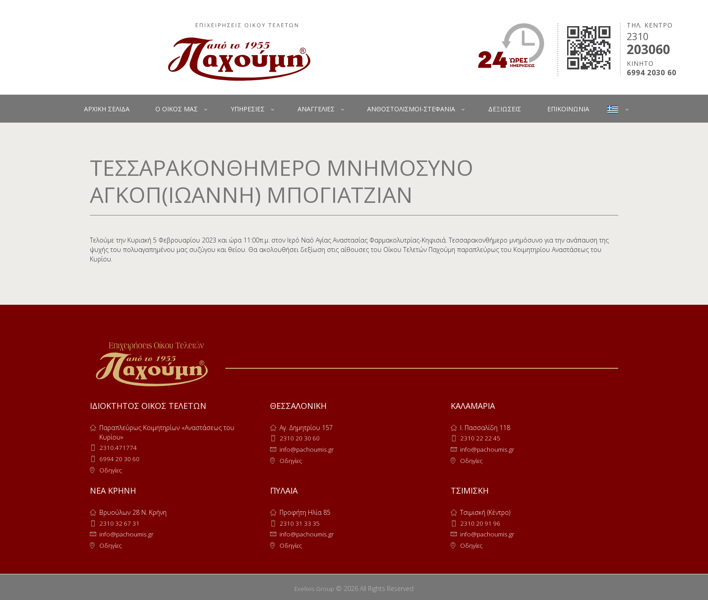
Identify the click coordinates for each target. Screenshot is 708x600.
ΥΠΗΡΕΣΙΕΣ (248, 109)
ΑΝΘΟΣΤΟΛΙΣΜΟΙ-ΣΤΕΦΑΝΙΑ (411, 109)
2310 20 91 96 (481, 522)
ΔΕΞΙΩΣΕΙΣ (504, 109)
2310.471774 (118, 447)
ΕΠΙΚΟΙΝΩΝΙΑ (568, 109)
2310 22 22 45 (481, 438)
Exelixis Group (314, 586)
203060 (648, 49)
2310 (637, 36)
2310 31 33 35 (300, 522)
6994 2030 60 (651, 73)
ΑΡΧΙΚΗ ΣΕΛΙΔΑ (107, 109)
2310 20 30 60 (300, 438)
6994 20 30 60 (120, 458)
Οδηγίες (111, 469)
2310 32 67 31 (120, 522)
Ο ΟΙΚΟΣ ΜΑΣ (176, 109)
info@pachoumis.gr (307, 448)
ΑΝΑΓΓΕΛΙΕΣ (316, 109)
